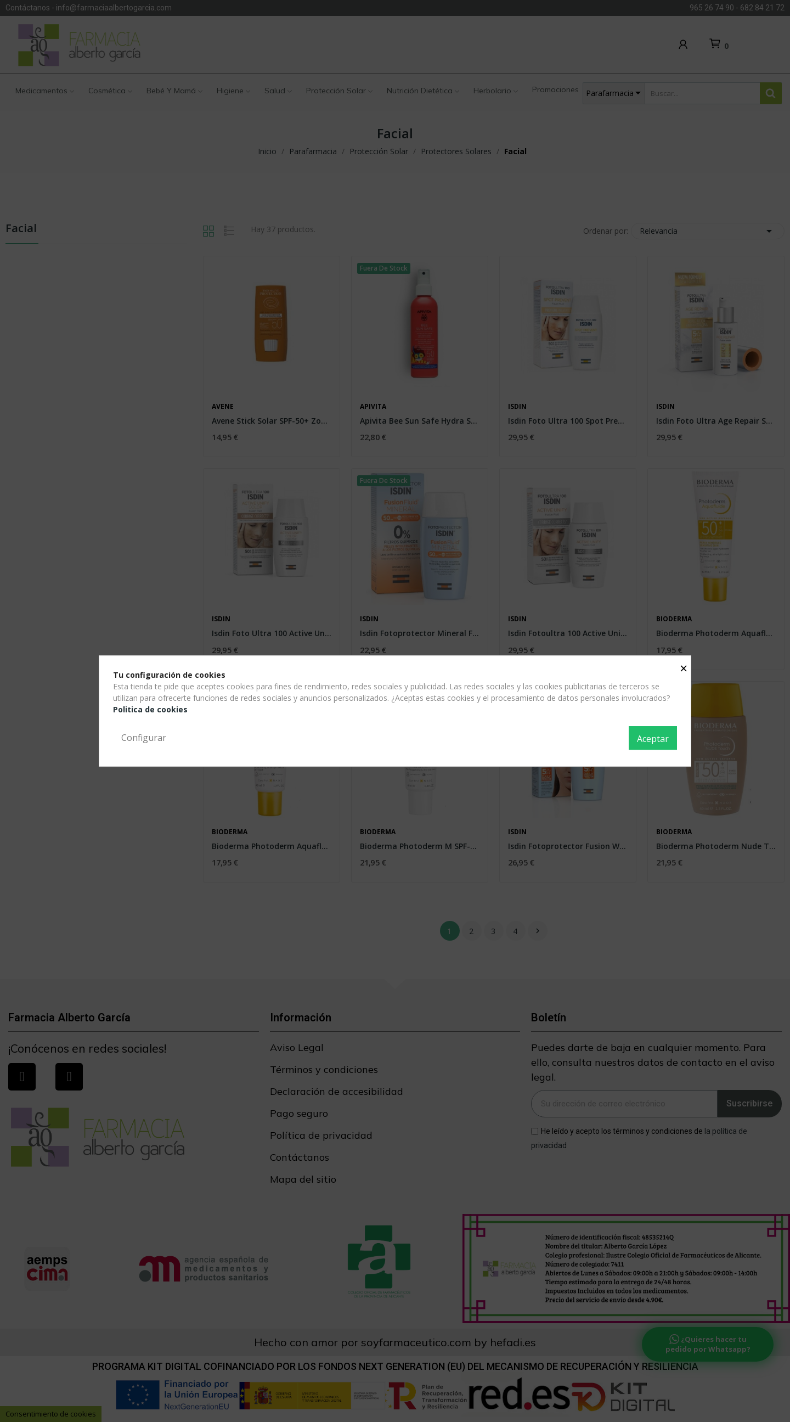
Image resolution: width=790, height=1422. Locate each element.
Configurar (143, 738)
